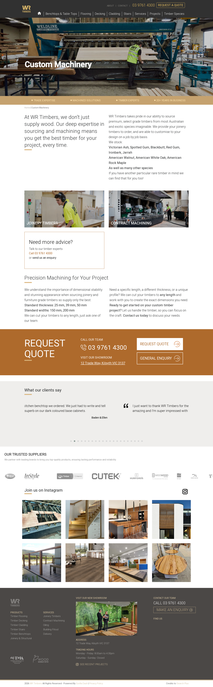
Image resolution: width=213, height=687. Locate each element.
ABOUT (110, 5)
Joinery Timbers (52, 616)
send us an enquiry (44, 257)
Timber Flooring (18, 616)
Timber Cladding (19, 624)
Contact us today (135, 315)
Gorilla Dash (82, 683)
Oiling (46, 624)
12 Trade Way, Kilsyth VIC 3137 (103, 363)
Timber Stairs (17, 629)
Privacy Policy (96, 683)
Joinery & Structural (21, 638)
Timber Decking (18, 620)
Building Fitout (51, 629)
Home (27, 107)
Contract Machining (54, 620)
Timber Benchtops (20, 633)
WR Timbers (36, 683)
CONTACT (123, 5)
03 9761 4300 (143, 5)
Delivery (47, 633)
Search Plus (183, 683)
